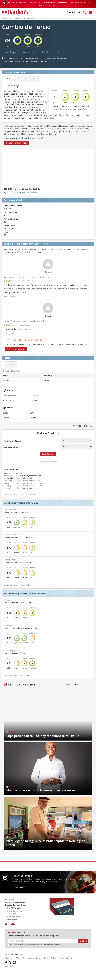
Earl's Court (25, 18)
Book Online (48, 454)
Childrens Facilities (13, 205)
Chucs (7, 600)
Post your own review (16, 349)
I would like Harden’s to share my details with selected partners (34, 945)
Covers (7, 232)
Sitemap (8, 958)
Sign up (83, 941)
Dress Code (9, 225)
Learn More (18, 888)
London (17, 18)
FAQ (18, 958)
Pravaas (8, 625)
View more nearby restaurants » (17, 585)
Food (17, 34)
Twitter (19, 494)
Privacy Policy (50, 958)
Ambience (38, 34)
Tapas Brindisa (11, 534)
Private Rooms (11, 219)
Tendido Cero (11, 509)
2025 (17, 79)
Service (28, 34)
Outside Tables (11, 212)
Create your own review (16, 143)
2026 (8, 79)
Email (22, 193)
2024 (25, 79)
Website (32, 193)
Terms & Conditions (32, 958)
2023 (34, 79)
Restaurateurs (66, 958)
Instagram (30, 494)
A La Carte (10, 364)
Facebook (9, 494)
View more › (71, 684)
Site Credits (10, 966)
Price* (7, 34)
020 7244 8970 (11, 193)
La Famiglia (10, 650)
